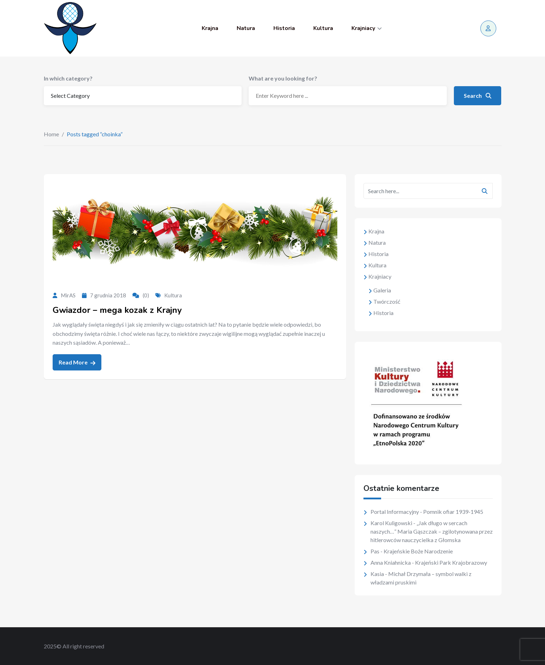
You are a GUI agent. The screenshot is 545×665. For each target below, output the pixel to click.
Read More (77, 362)
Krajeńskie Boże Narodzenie (418, 551)
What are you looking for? (283, 78)
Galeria (382, 290)
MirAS (68, 295)
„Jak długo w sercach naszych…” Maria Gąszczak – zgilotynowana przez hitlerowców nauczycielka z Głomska (432, 531)
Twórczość (386, 301)
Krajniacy (363, 28)
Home (51, 134)
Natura (246, 28)
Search (477, 95)
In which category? (68, 78)
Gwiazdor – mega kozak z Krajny (117, 310)
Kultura (323, 28)
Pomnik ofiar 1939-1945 (453, 511)
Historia (284, 28)
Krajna (210, 28)
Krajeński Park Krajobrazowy (451, 562)
